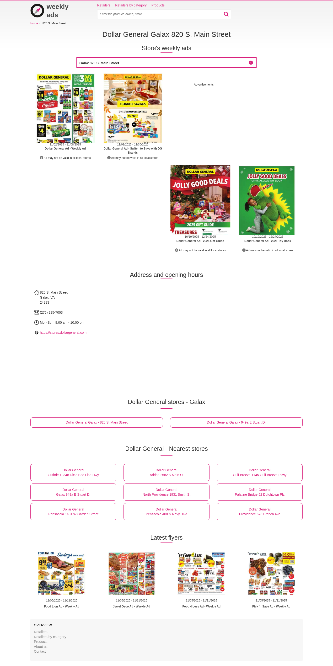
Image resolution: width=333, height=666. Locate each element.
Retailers (103, 5)
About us (41, 647)
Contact (40, 651)
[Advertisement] (234, 120)
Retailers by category (131, 5)
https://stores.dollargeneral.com (63, 332)
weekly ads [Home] (49, 11)
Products (158, 5)
